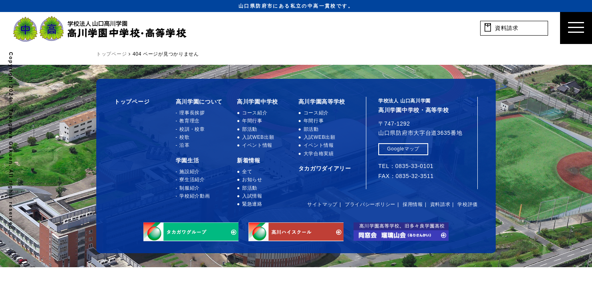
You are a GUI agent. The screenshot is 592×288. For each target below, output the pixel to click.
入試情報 (252, 196)
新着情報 (248, 160)
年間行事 (252, 121)
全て (247, 171)
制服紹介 (189, 188)
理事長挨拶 (192, 113)
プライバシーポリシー (370, 204)
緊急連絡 (252, 204)
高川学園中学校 (257, 101)
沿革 (184, 145)
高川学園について (199, 101)
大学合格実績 (319, 153)
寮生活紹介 (192, 179)
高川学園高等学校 (322, 101)
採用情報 (413, 204)
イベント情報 (257, 145)
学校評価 (467, 204)
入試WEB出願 (258, 137)
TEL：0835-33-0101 (405, 166)
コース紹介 (255, 113)
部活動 (249, 129)
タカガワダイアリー (324, 168)
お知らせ (252, 179)
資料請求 (440, 204)
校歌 (184, 137)
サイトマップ (322, 204)
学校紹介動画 (194, 196)
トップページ (131, 101)
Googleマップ (403, 149)
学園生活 (187, 160)
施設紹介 (189, 171)
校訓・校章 (192, 129)
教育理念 (189, 121)
